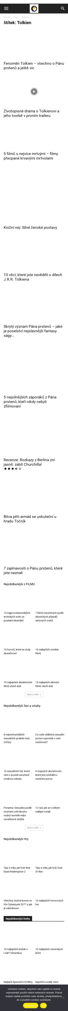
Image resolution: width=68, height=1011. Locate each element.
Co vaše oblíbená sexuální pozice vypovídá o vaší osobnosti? (49, 664)
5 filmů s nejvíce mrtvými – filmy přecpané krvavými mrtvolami (31, 156)
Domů (7, 17)
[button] (6, 8)
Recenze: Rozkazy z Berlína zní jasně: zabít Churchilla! (29, 398)
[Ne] (63, 998)
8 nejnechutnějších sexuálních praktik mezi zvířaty (17, 664)
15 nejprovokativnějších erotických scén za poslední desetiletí (17, 542)
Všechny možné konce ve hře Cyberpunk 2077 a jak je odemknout (18, 830)
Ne (43, 1005)
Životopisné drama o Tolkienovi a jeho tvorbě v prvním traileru (31, 113)
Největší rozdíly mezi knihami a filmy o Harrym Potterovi (49, 911)
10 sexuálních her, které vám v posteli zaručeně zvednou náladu (17, 701)
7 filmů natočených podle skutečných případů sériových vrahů (49, 542)
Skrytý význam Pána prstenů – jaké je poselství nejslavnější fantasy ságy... (33, 296)
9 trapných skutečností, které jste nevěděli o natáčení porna (48, 701)
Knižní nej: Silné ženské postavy (30, 201)
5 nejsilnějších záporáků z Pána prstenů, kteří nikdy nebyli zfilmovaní (30, 348)
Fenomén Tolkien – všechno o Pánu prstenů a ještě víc (34, 65)
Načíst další (34, 620)
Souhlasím (30, 1005)
